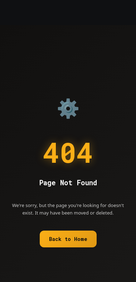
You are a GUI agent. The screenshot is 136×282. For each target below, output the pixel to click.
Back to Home (68, 239)
